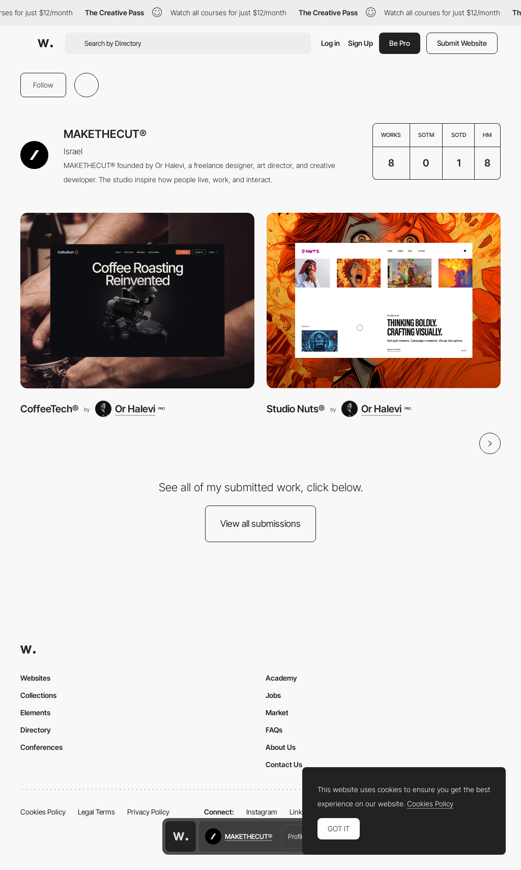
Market (277, 712)
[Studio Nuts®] (384, 300)
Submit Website (462, 43)
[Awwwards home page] (180, 836)
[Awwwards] (45, 43)
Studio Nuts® (296, 409)
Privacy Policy (148, 811)
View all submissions (260, 523)
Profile (296, 836)
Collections (38, 695)
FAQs (274, 729)
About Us (281, 747)
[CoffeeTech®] (137, 300)
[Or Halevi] (129, 409)
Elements (35, 712)
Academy (281, 677)
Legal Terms (96, 811)
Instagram (261, 811)
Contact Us (284, 764)
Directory (35, 729)
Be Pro (399, 43)
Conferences (41, 747)
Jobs (273, 695)
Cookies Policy (43, 811)
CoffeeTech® (49, 409)
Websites (35, 677)
